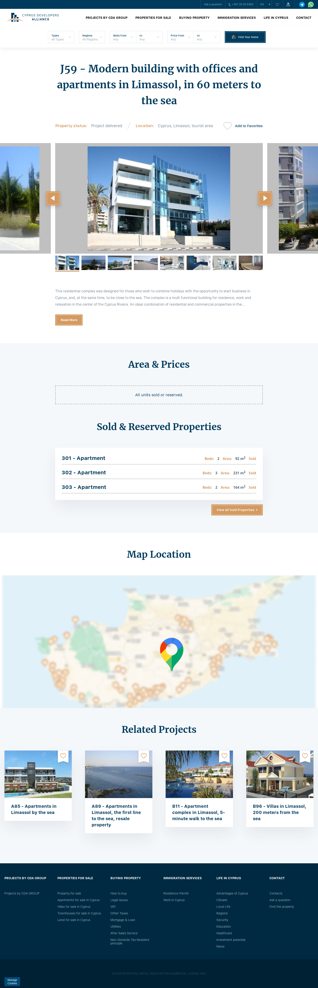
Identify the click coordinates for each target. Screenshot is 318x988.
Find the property (281, 906)
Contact (303, 17)
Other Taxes (119, 913)
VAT (113, 906)
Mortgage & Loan (122, 920)
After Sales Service (124, 933)
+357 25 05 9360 (241, 4)
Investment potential (230, 940)
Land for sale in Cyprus (73, 920)
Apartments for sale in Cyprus (78, 900)
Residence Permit (176, 893)
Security (222, 920)
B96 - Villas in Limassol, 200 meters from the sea (279, 812)
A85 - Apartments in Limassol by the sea (34, 809)
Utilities (115, 926)
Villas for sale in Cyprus (73, 906)
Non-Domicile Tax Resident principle (129, 941)
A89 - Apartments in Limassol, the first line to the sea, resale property (116, 815)
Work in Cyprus (174, 900)
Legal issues (119, 900)
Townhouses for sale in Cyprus (79, 913)
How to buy (118, 893)
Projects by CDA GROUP (106, 17)
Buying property (194, 17)
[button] (53, 198)
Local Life (223, 906)
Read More (69, 320)
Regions (222, 913)
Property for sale (69, 893)
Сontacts (275, 893)
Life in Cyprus (276, 17)
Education (223, 926)
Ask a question (213, 4)
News (220, 946)
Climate (221, 900)
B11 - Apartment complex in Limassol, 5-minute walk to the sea (198, 812)
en (262, 4)
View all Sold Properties (235, 510)
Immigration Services (237, 17)
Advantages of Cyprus (232, 893)
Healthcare (224, 933)
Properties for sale (153, 17)
